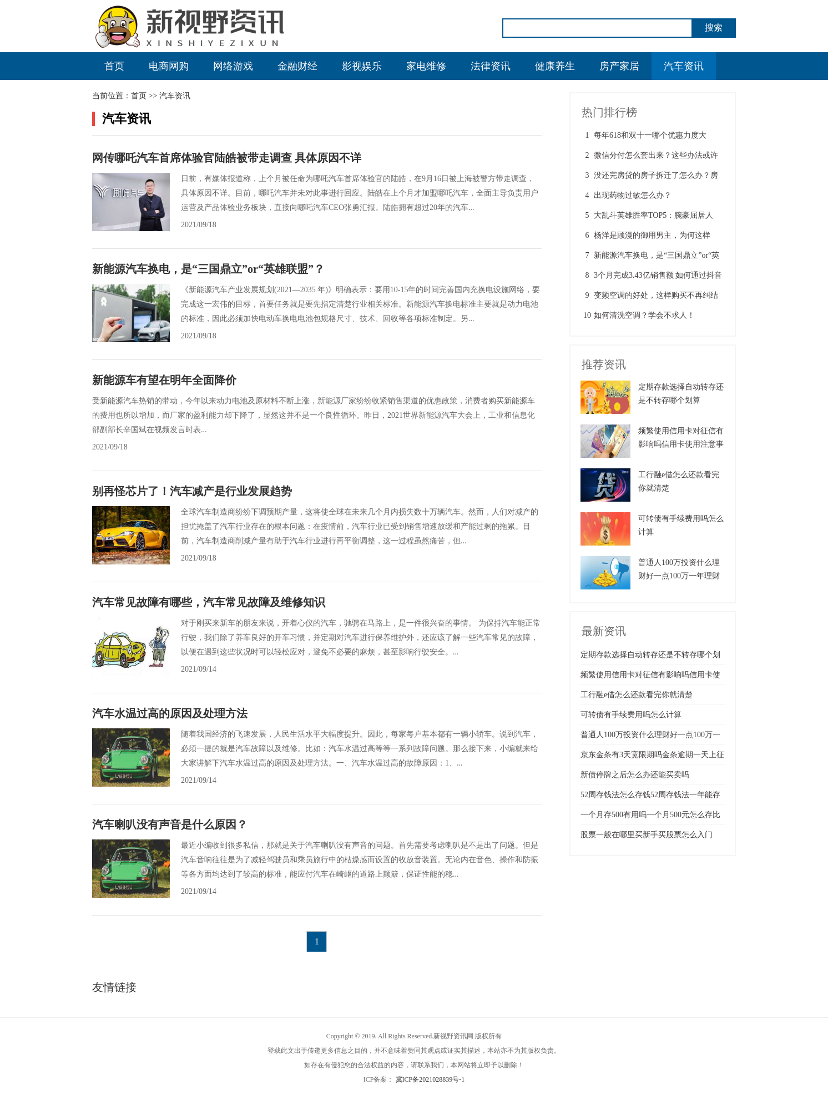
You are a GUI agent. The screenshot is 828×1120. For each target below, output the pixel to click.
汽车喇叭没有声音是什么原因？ (170, 824)
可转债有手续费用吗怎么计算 (630, 715)
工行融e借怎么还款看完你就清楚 (636, 695)
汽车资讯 (684, 66)
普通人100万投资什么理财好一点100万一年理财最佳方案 (679, 575)
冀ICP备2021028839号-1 (430, 1079)
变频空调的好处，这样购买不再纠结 (656, 295)
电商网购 (169, 66)
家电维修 (426, 66)
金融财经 (297, 66)
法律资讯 (491, 66)
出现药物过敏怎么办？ (633, 195)
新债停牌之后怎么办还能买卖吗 (634, 775)
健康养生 (555, 66)
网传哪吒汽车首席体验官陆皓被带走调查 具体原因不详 (226, 158)
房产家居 (619, 66)
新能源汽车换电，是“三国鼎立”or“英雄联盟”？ (208, 269)
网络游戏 (233, 66)
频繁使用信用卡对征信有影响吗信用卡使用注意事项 (681, 444)
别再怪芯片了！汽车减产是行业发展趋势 (192, 491)
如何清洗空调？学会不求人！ (644, 315)
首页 (114, 66)
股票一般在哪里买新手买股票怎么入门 (646, 835)
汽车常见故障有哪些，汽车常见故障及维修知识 (208, 602)
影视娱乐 (362, 66)
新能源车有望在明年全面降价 (164, 380)
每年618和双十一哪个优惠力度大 (650, 135)
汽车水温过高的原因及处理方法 (170, 713)
